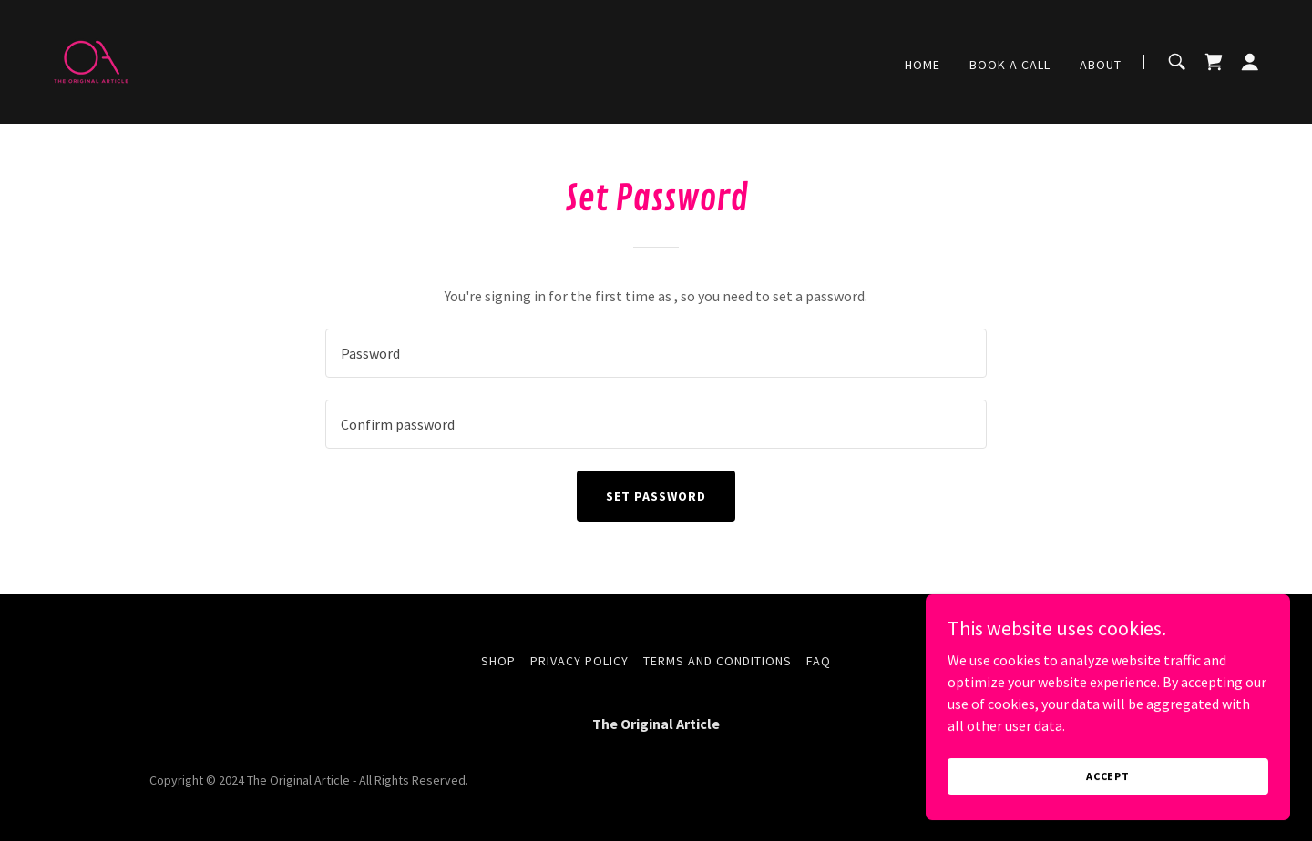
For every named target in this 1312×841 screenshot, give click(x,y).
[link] (91, 60)
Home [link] (922, 64)
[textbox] (655, 353)
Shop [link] (498, 661)
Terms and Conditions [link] (717, 661)
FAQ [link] (818, 661)
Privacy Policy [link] (579, 661)
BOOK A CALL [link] (1010, 64)
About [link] (1101, 64)
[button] (1250, 62)
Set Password (656, 496)
